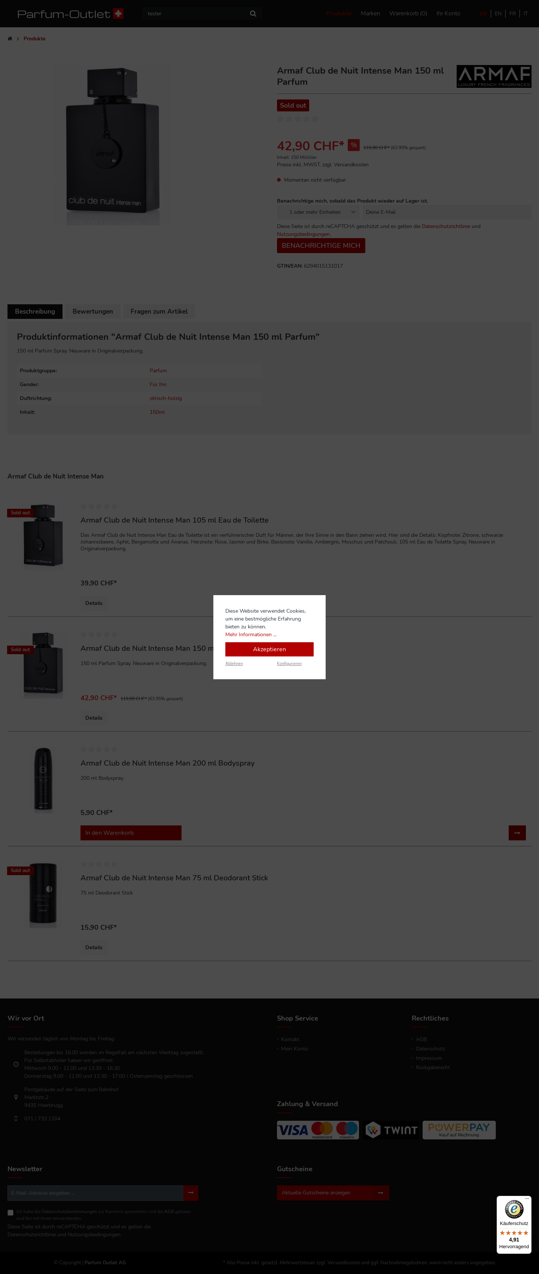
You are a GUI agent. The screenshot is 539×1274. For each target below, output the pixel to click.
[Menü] (527, 1200)
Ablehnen (234, 664)
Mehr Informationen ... (251, 634)
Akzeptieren (269, 649)
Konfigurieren (289, 664)
